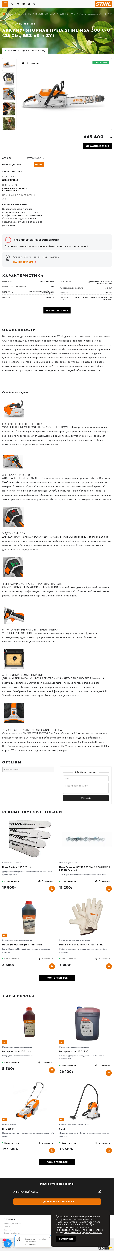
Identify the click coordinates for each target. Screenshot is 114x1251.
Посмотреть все (57, 978)
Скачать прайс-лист (12, 1232)
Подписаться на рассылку (57, 1201)
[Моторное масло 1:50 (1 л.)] (30, 1005)
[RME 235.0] (30, 1083)
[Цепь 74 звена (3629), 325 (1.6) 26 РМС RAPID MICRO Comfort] (87, 821)
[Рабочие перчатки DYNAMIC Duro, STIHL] (87, 898)
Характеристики (12, 171)
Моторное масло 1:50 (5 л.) (73, 1051)
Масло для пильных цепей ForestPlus (22, 944)
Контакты (7, 1229)
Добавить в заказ (97, 146)
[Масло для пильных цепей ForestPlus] (30, 898)
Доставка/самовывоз (12, 1223)
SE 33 (62, 1128)
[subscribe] (57, 1191)
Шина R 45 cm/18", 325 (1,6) (17, 867)
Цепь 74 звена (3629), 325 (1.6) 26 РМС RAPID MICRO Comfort (84, 868)
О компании (10, 1219)
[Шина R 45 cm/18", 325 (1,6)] (30, 821)
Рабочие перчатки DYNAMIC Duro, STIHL (81, 944)
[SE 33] (87, 1083)
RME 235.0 (8, 1128)
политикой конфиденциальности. (83, 1232)
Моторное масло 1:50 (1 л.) (16, 1051)
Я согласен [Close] (66, 1238)
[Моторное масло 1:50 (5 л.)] (87, 1005)
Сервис (7, 1226)
